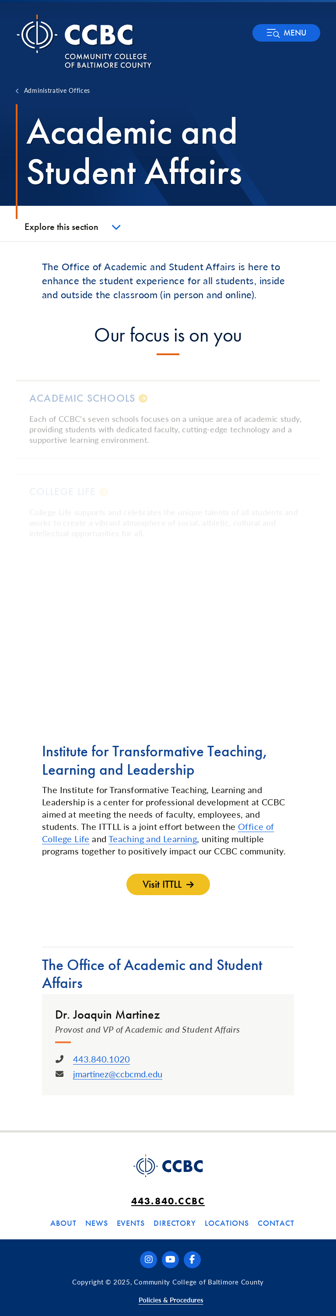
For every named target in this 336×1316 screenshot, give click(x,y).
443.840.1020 (101, 1059)
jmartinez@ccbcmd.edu (117, 1074)
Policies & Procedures (171, 1299)
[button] (286, 33)
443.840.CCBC (168, 1201)
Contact (276, 1223)
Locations (227, 1223)
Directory (175, 1223)
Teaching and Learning (152, 839)
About (63, 1223)
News (96, 1223)
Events (131, 1223)
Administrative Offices (57, 90)
